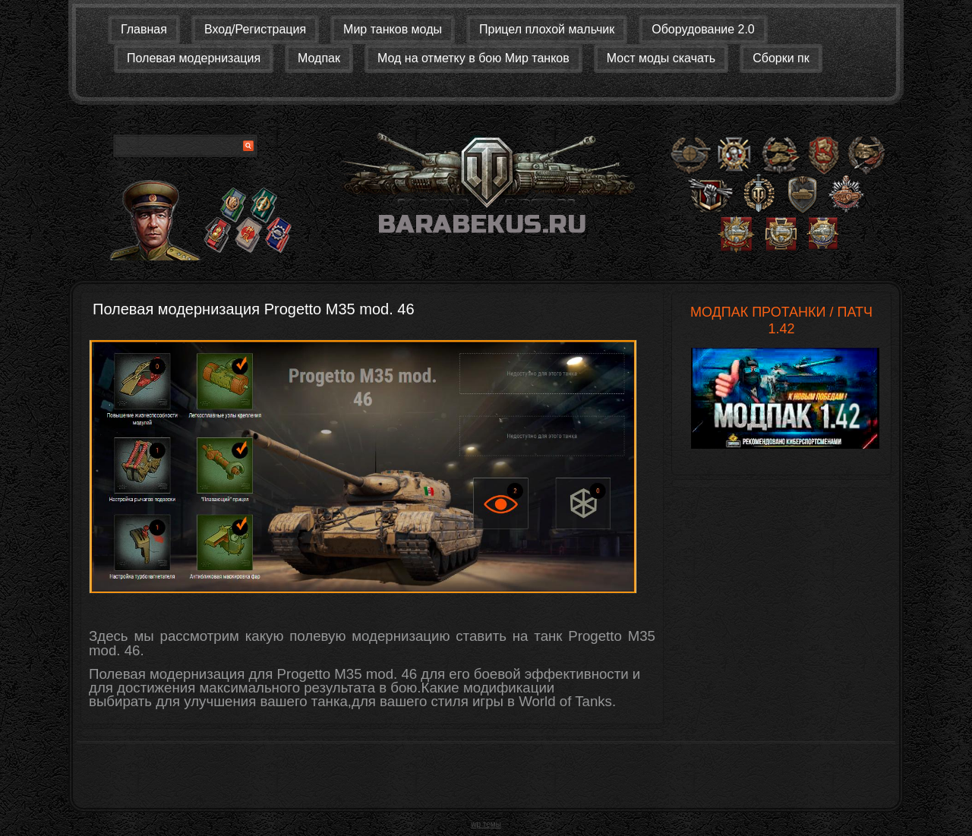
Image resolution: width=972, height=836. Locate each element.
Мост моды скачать (661, 58)
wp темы (486, 824)
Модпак (319, 58)
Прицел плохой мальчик (546, 29)
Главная (144, 29)
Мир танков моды (392, 29)
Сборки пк (781, 58)
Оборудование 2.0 (703, 29)
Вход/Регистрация (255, 29)
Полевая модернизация (193, 58)
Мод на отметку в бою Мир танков (473, 58)
